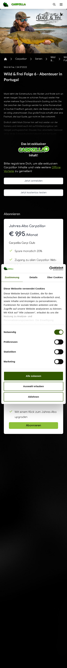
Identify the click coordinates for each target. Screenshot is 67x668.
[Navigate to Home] (16, 4)
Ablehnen (33, 396)
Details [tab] (33, 277)
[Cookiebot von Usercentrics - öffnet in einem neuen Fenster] (49, 268)
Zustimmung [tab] (12, 277)
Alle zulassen (33, 376)
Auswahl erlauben (33, 386)
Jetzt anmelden (33, 181)
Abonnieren (33, 425)
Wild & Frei (9, 67)
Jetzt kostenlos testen (34, 192)
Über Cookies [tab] (55, 277)
